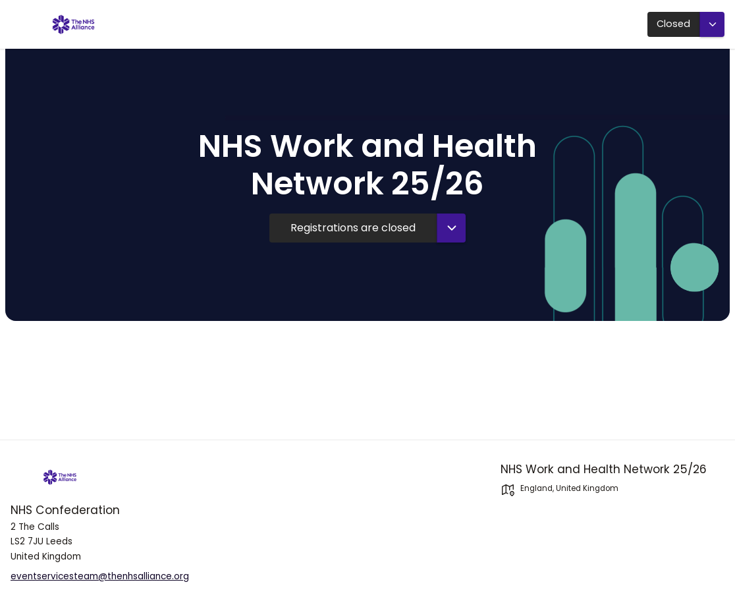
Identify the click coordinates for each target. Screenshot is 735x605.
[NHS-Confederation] (122, 477)
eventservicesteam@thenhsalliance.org (100, 576)
